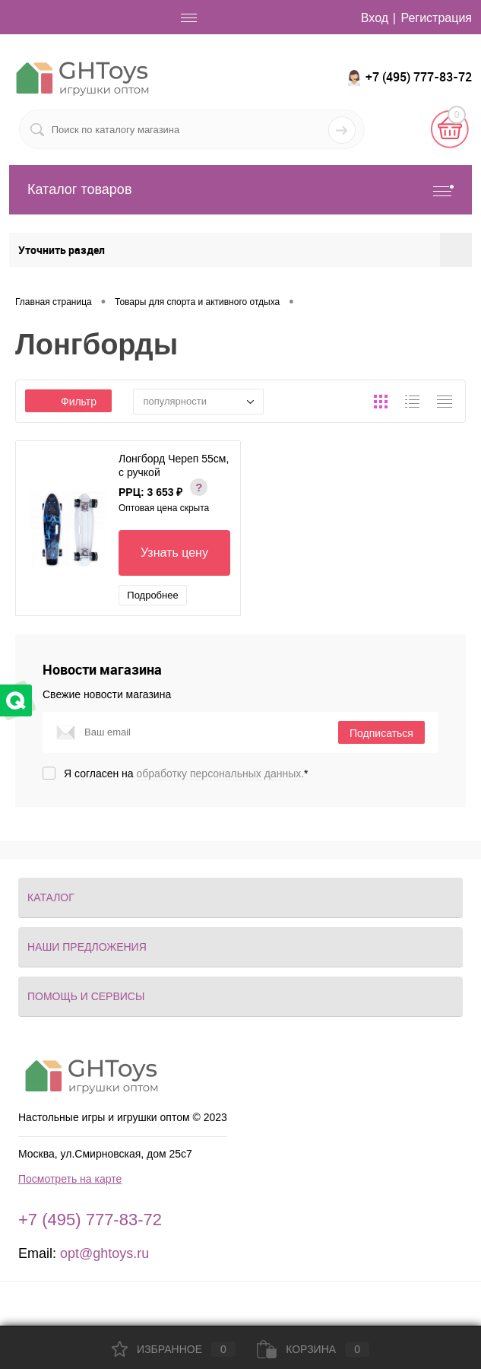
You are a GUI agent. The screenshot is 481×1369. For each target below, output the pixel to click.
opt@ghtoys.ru (104, 1253)
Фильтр (68, 401)
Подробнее (152, 595)
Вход (374, 17)
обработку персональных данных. (221, 773)
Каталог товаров (240, 189)
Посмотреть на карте (70, 1179)
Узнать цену (174, 552)
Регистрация (436, 17)
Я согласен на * (186, 773)
